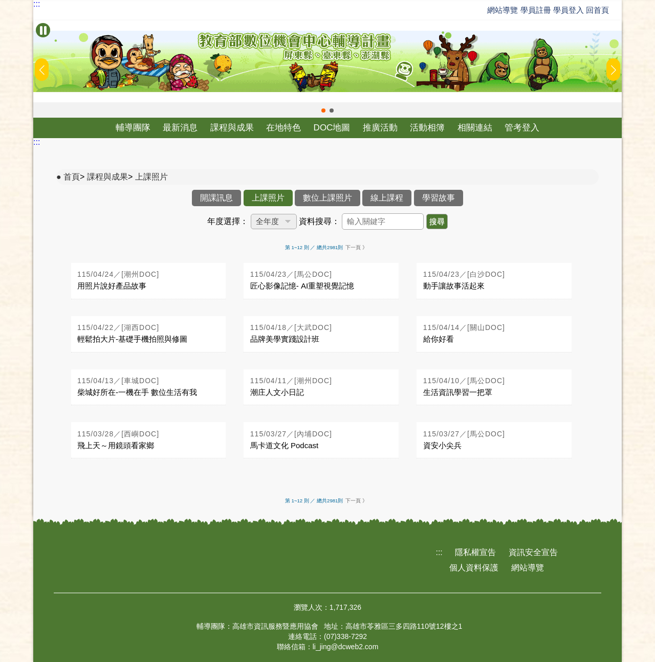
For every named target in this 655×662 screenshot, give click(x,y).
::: (36, 4)
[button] (323, 110)
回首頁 (597, 10)
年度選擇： (227, 221)
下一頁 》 (356, 247)
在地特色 (283, 128)
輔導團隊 (133, 128)
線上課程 (386, 197)
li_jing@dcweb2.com (346, 647)
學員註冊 (535, 10)
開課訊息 (216, 197)
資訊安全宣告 (533, 552)
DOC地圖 (332, 128)
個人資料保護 (473, 567)
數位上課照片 (327, 197)
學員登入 (568, 10)
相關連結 (474, 128)
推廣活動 (380, 128)
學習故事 (438, 197)
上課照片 (151, 176)
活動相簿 (427, 128)
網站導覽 (502, 10)
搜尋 (437, 221)
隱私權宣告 (475, 552)
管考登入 (522, 128)
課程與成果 (232, 128)
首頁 (71, 176)
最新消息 (180, 128)
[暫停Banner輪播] (43, 30)
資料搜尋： (319, 221)
